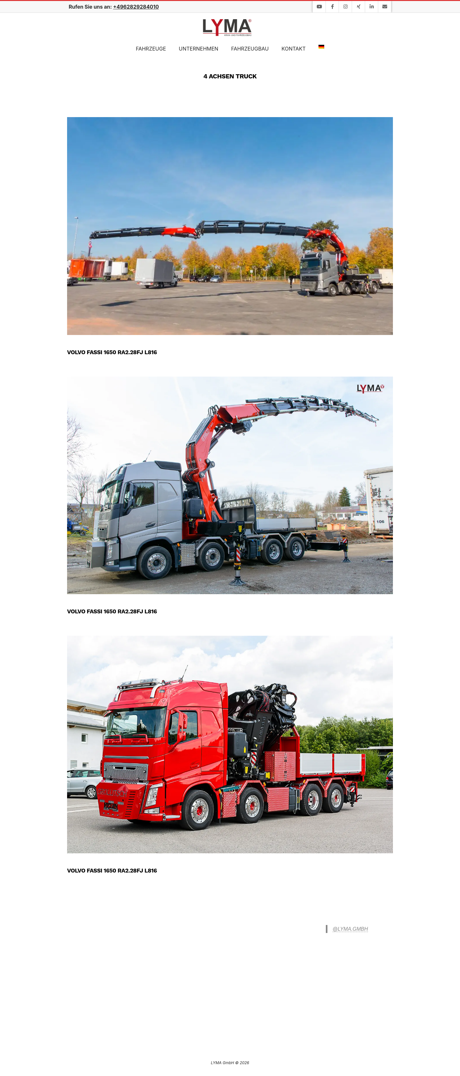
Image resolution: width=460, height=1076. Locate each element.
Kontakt (293, 48)
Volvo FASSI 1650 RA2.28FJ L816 (112, 352)
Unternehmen (198, 48)
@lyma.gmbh (350, 929)
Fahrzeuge (151, 48)
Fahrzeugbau (250, 48)
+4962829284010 (136, 7)
